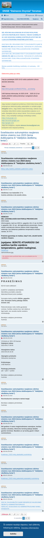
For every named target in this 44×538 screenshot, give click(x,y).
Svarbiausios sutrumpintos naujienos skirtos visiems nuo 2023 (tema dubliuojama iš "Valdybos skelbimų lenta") (20, 136)
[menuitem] (6, 15)
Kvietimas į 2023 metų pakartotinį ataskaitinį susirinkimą (20, 478)
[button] (38, 147)
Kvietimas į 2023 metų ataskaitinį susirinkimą (16, 454)
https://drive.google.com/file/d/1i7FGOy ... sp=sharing (18, 89)
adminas (3, 151)
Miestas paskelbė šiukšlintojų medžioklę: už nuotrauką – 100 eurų (21, 67)
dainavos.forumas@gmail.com (30, 125)
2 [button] (35, 148)
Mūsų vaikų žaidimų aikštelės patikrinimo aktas (17, 169)
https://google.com (7, 123)
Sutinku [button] (13, 534)
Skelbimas (4, 250)
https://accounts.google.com (10, 120)
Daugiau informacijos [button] (30, 528)
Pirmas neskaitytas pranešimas (13, 147)
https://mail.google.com (9, 118)
